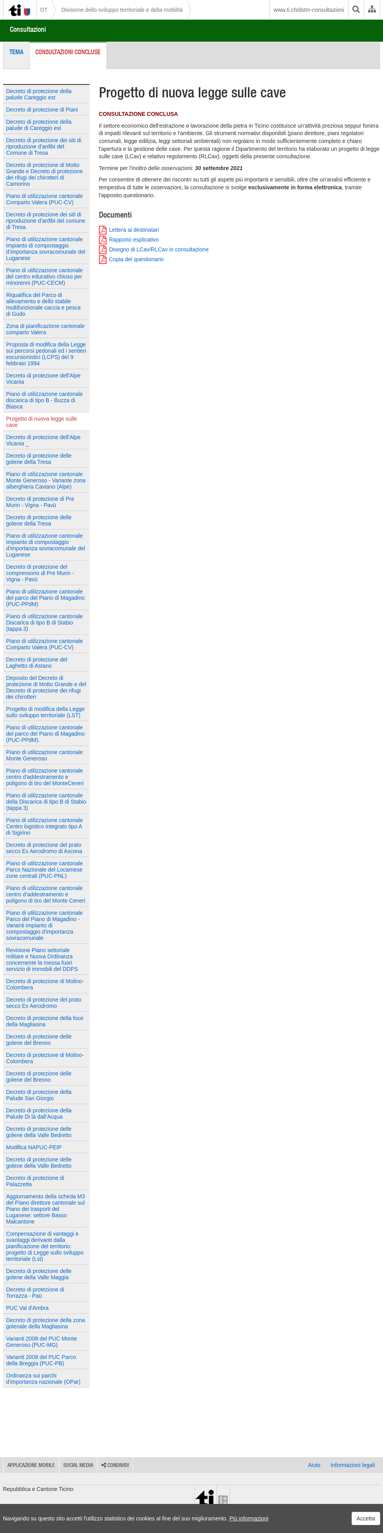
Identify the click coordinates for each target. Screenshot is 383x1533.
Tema (16, 52)
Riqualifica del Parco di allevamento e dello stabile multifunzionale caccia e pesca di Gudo (43, 304)
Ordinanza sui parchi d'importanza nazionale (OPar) (43, 1378)
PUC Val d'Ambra (27, 1308)
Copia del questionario (131, 259)
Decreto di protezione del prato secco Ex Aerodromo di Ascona (44, 848)
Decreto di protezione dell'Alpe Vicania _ (43, 440)
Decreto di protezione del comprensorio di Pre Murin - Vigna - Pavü (40, 573)
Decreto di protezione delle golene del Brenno (39, 1039)
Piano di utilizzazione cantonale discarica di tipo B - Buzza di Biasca (44, 400)
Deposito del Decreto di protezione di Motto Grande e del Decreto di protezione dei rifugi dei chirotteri (46, 687)
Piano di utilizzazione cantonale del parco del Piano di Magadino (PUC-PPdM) (45, 597)
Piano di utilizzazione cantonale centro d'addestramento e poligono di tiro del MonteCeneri (45, 776)
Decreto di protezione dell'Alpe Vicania (43, 378)
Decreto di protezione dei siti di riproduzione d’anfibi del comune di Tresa (46, 220)
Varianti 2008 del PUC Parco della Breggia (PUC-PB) (41, 1360)
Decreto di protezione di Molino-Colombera (45, 984)
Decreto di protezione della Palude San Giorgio (39, 1095)
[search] (356, 10)
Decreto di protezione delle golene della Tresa (39, 458)
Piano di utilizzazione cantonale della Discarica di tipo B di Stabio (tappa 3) (46, 801)
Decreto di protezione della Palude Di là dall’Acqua (39, 1113)
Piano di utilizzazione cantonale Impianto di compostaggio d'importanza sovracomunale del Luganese (45, 545)
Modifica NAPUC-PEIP (34, 1147)
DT (44, 10)
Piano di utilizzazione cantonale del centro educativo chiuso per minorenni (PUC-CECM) (44, 276)
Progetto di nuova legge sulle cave (41, 422)
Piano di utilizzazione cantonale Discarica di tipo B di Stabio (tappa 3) (44, 622)
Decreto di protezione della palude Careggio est (39, 94)
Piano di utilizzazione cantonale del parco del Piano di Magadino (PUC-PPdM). (45, 733)
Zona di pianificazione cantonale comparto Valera (45, 329)
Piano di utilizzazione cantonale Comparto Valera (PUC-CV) (44, 199)
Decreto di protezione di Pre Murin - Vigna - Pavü (40, 502)
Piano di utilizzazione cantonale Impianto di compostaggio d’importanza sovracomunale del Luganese (46, 248)
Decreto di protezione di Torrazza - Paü (35, 1292)
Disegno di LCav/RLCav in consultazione (154, 249)
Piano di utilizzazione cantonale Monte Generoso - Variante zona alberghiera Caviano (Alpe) (46, 480)
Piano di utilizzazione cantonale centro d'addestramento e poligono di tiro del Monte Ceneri (46, 894)
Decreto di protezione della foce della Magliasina (45, 1021)
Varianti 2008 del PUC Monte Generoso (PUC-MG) (41, 1341)
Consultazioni (28, 29)
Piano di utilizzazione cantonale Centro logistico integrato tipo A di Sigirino (44, 826)
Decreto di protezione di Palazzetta (35, 1181)
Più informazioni (249, 1518)
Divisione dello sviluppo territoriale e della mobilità (122, 10)
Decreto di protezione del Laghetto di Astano (37, 662)
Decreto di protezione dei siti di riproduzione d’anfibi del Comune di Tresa (43, 146)
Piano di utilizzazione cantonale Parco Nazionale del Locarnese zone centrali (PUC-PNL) (44, 869)
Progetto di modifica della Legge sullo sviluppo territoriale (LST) (45, 712)
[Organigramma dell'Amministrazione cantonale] (372, 10)
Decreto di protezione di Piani (42, 109)
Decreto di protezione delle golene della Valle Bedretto (39, 1132)
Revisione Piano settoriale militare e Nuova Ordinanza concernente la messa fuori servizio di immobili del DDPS (42, 959)
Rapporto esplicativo (129, 240)
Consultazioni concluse (68, 52)
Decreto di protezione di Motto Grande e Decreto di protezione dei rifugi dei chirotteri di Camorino (44, 174)
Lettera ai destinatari (129, 230)
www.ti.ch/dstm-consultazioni (309, 10)
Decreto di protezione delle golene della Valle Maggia (39, 1274)
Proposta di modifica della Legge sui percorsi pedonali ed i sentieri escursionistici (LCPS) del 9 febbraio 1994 (46, 353)
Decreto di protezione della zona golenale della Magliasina (45, 1323)
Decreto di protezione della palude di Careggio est (39, 125)
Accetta (366, 1518)
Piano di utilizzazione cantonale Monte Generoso (44, 755)
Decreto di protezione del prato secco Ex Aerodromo (43, 1002)
